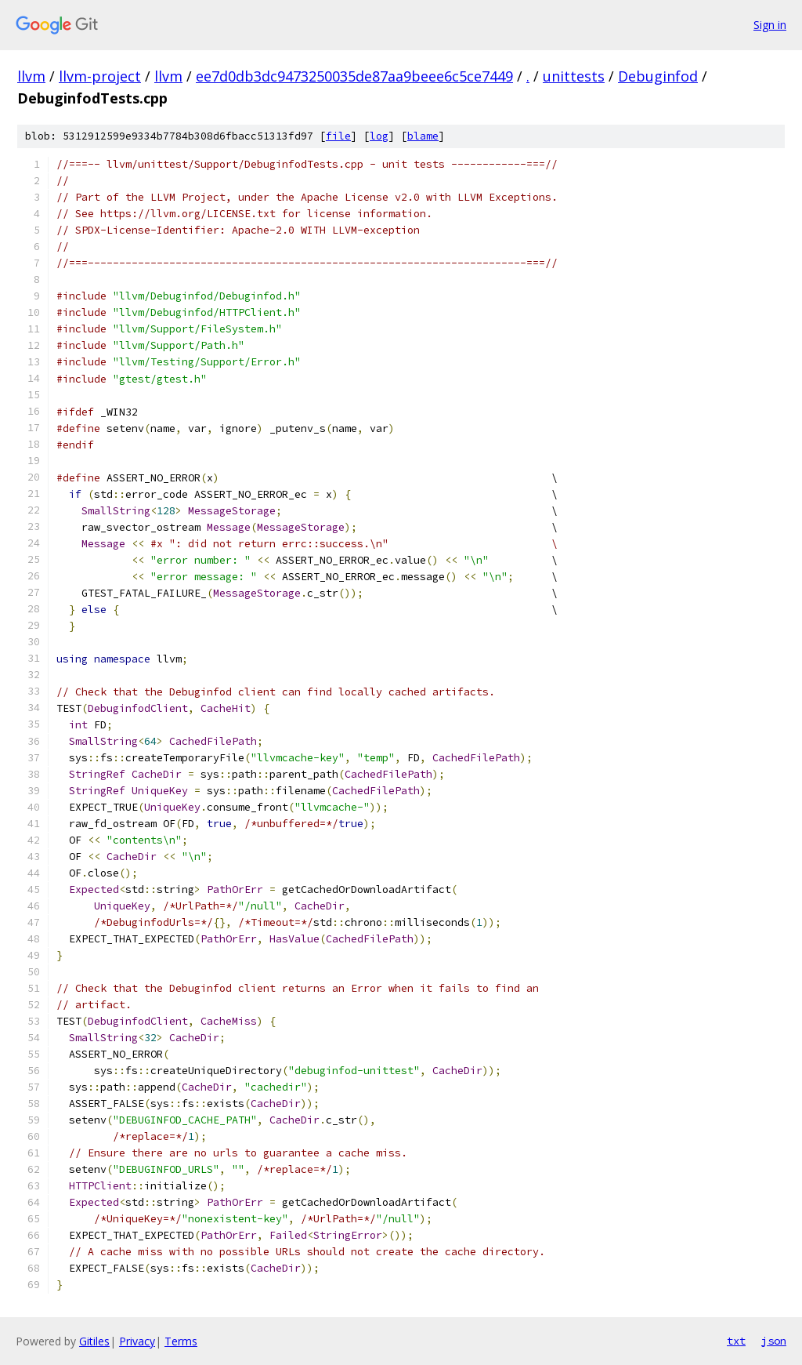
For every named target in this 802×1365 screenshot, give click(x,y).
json (773, 1341)
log (379, 136)
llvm (31, 76)
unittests (574, 76)
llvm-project (100, 76)
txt (736, 1341)
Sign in (769, 24)
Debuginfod (658, 76)
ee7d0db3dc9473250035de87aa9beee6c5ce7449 (354, 76)
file (338, 136)
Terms (180, 1341)
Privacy (137, 1341)
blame (423, 136)
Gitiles (94, 1341)
